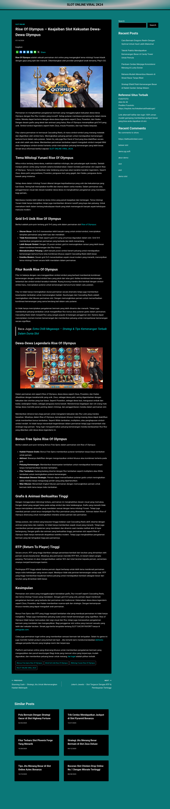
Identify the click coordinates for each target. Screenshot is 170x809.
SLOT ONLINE (20, 24)
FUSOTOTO (123, 99)
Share (43, 52)
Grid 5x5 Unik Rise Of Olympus (56, 663)
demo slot (122, 176)
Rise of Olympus (88, 224)
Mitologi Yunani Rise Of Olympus (83, 663)
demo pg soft (124, 151)
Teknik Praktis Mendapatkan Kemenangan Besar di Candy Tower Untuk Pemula (137, 54)
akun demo (123, 157)
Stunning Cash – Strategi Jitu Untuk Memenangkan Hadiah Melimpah (36, 684)
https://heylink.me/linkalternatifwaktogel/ (136, 108)
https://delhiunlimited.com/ (130, 139)
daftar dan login (138, 115)
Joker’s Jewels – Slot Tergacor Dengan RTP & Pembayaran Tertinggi (87, 684)
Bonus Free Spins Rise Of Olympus (29, 663)
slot (120, 164)
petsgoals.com (22, 629)
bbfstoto (99, 640)
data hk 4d (123, 102)
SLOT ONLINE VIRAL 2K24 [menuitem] (61, 148)
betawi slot (123, 145)
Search (121, 21)
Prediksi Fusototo (126, 105)
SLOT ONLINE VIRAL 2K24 (26, 668)
